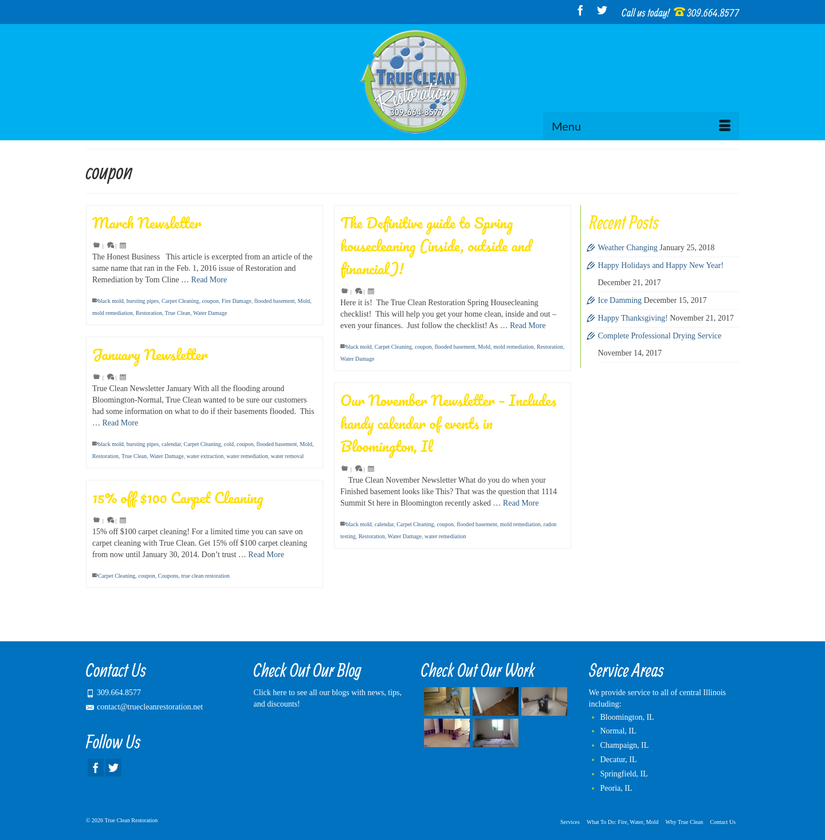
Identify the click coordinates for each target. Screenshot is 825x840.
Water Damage (210, 313)
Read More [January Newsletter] (121, 423)
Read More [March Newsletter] (209, 279)
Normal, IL (618, 731)
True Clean (177, 313)
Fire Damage (237, 301)
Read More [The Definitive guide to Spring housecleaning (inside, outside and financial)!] (528, 325)
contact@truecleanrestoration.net (144, 707)
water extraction (205, 456)
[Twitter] (602, 10)
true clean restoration (205, 576)
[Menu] (641, 126)
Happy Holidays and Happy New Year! (661, 265)
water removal (287, 456)
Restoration (149, 313)
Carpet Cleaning (180, 301)
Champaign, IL (624, 745)
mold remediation (112, 313)
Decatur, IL (618, 759)
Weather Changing (628, 247)
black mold (111, 301)
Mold (304, 301)
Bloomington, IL (627, 717)
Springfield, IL (624, 774)
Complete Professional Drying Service (660, 336)
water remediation (247, 456)
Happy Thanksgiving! (633, 318)
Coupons (168, 576)
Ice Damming (620, 300)
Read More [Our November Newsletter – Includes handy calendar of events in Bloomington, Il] (521, 503)
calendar (171, 444)
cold (229, 444)
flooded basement (274, 301)
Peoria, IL (616, 788)
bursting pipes (143, 301)
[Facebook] (580, 10)
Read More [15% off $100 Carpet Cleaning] (266, 554)
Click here (270, 692)
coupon (210, 301)
